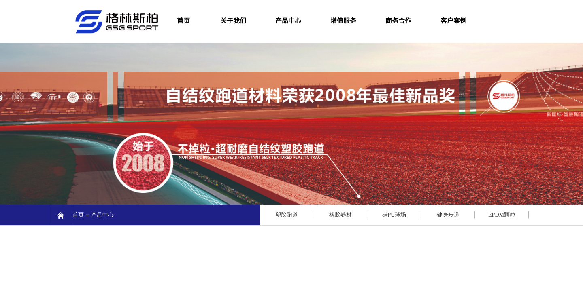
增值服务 (343, 20)
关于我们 (233, 20)
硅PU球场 (394, 215)
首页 (78, 215)
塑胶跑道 (286, 215)
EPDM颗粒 (501, 215)
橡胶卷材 (340, 215)
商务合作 (398, 20)
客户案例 (453, 20)
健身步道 (448, 215)
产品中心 (288, 20)
